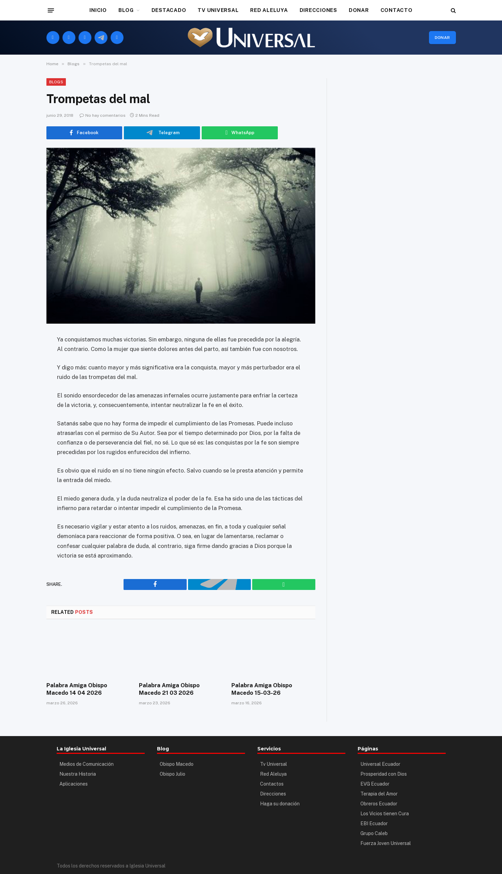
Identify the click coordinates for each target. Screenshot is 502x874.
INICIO (98, 10)
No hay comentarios (103, 115)
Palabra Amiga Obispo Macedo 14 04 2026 (87, 689)
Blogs (56, 82)
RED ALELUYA (269, 10)
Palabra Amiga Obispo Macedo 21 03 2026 (179, 689)
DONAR (359, 10)
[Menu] (50, 10)
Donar (442, 37)
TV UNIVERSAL (218, 10)
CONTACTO (397, 10)
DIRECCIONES (318, 10)
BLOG (126, 10)
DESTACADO (169, 10)
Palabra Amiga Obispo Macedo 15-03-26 (272, 689)
